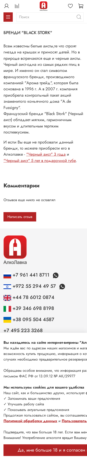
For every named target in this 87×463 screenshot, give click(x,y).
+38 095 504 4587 (28, 319)
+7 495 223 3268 (23, 330)
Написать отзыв (19, 216)
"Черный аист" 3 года (46, 154)
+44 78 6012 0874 (28, 297)
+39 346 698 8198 (28, 308)
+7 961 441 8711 (27, 274)
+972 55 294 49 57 (30, 286)
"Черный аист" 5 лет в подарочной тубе (39, 161)
